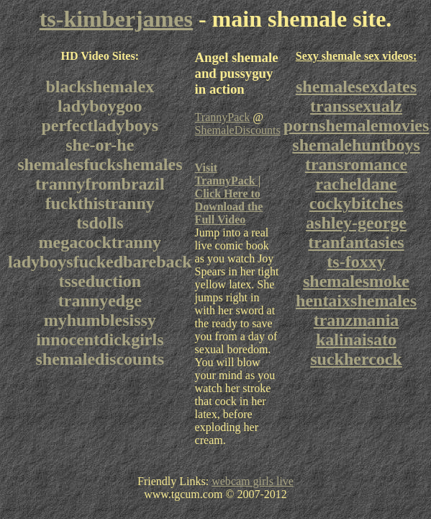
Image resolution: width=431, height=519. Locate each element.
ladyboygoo (100, 106)
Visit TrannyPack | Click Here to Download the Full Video (229, 193)
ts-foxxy (356, 261)
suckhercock (356, 359)
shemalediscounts (99, 359)
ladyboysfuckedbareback (100, 261)
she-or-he (99, 145)
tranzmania (356, 320)
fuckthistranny (100, 203)
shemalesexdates (356, 86)
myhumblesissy (100, 320)
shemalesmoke (356, 281)
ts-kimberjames (116, 19)
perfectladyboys (99, 125)
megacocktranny (99, 242)
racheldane (355, 183)
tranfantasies (356, 242)
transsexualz (356, 106)
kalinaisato (356, 339)
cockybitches (356, 203)
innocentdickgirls (99, 339)
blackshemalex (99, 86)
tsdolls (99, 222)
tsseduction (99, 281)
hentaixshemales (356, 300)
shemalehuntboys (355, 145)
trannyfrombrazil (100, 183)
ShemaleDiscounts (238, 130)
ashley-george (356, 222)
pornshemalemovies (356, 125)
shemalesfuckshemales (99, 164)
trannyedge (100, 300)
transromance (356, 164)
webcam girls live (253, 481)
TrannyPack (222, 117)
